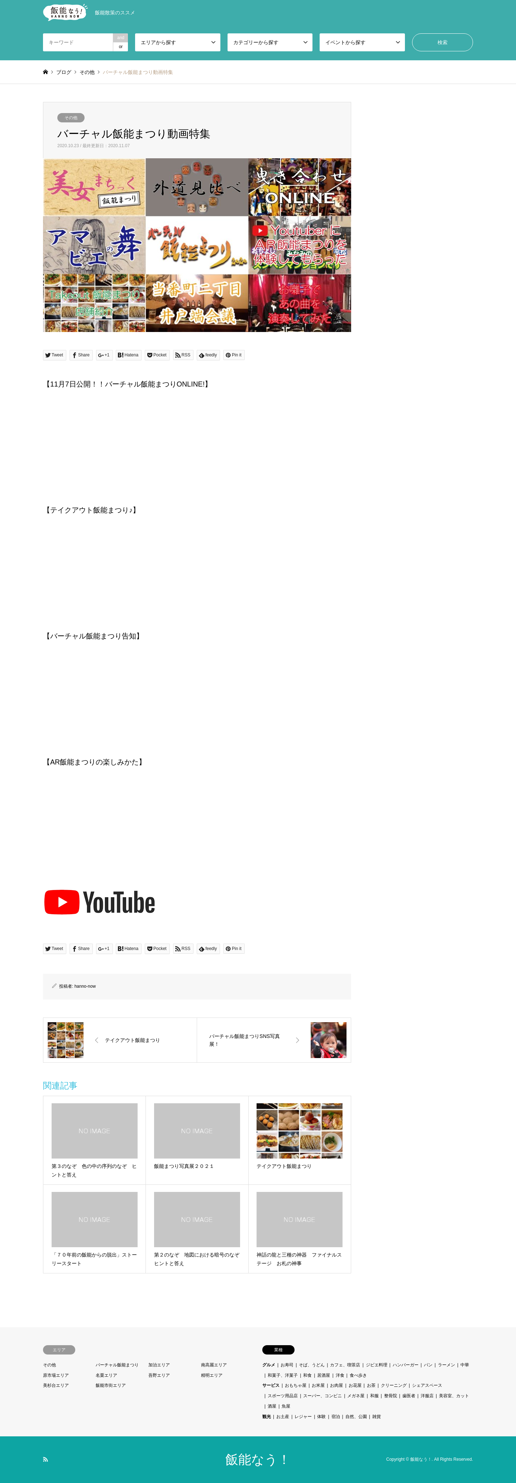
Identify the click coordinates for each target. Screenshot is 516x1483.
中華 (464, 1364)
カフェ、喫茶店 (345, 1364)
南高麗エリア (214, 1364)
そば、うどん (312, 1364)
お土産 (282, 1416)
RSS (45, 1459)
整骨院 (390, 1395)
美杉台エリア (56, 1385)
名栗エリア (106, 1375)
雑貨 (376, 1416)
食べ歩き (358, 1375)
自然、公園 (356, 1416)
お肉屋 (336, 1385)
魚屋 (286, 1406)
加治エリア (159, 1364)
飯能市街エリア (111, 1385)
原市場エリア (56, 1375)
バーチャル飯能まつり (117, 1364)
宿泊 (335, 1416)
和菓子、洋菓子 (283, 1375)
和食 (307, 1375)
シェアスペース (427, 1385)
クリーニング (394, 1385)
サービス (271, 1385)
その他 (70, 117)
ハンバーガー (406, 1364)
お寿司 (287, 1364)
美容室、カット (454, 1395)
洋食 (340, 1375)
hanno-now (85, 986)
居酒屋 (323, 1375)
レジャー (303, 1416)
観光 (266, 1416)
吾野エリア (159, 1375)
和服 (374, 1395)
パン (428, 1364)
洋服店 (427, 1395)
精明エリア (212, 1375)
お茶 (371, 1385)
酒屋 (272, 1406)
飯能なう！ (258, 1459)
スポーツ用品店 (283, 1395)
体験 (321, 1416)
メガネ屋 (355, 1395)
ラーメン (446, 1364)
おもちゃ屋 (295, 1385)
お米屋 (318, 1385)
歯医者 (408, 1395)
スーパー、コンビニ (322, 1395)
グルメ (268, 1364)
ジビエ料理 (376, 1364)
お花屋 (355, 1385)
